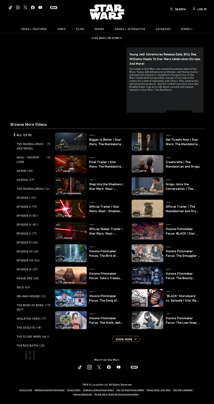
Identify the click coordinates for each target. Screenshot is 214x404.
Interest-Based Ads (82, 394)
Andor (25, 171)
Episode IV (27, 224)
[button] (126, 339)
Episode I (26, 197)
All (24, 135)
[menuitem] (61, 30)
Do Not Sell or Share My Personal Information (117, 394)
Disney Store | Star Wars (159, 390)
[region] (69, 80)
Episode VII (28, 251)
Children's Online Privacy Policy (98, 390)
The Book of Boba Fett (34, 307)
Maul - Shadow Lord (34, 159)
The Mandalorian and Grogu (34, 146)
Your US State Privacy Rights (130, 390)
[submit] (172, 9)
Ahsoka (25, 179)
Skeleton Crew (31, 318)
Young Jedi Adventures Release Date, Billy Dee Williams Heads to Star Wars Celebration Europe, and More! (165, 58)
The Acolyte (29, 327)
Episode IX (27, 269)
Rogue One (28, 278)
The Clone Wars (33, 336)
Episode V (27, 233)
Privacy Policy (74, 390)
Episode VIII (28, 260)
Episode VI (27, 242)
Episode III (27, 215)
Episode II (27, 206)
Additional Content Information (49, 390)
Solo (23, 287)
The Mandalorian (33, 188)
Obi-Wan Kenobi (31, 296)
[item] (34, 30)
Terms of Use (25, 390)
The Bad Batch (31, 345)
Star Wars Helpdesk (183, 390)
